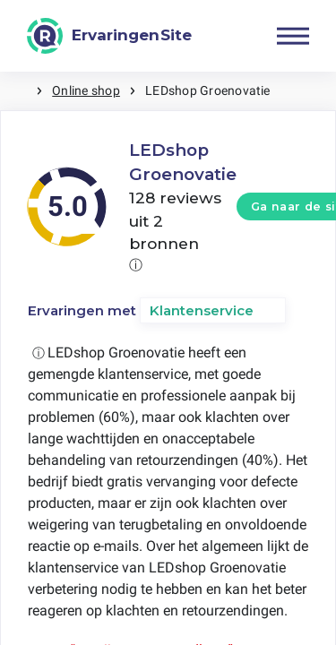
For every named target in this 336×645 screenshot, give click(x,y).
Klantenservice (202, 310)
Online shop (86, 90)
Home (18, 91)
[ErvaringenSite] (109, 36)
